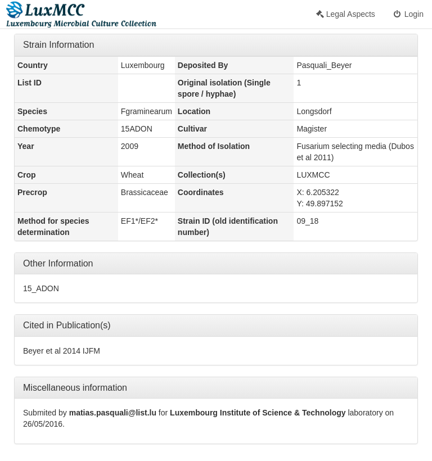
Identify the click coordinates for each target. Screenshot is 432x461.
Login (408, 14)
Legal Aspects (345, 14)
